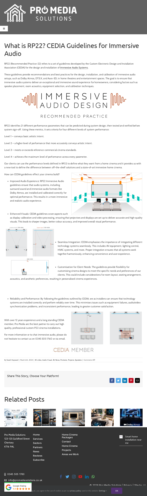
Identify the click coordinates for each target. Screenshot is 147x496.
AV (54, 360)
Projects (71, 360)
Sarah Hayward (12, 360)
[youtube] (80, 476)
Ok (116, 490)
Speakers (78, 360)
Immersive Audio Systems (74, 67)
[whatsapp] (93, 476)
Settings (103, 491)
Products (63, 360)
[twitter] (67, 476)
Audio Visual (47, 360)
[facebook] (61, 476)
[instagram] (74, 476)
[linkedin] (87, 476)
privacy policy (75, 491)
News (57, 360)
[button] (131, 439)
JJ (144, 485)
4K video (38, 360)
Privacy (128, 485)
